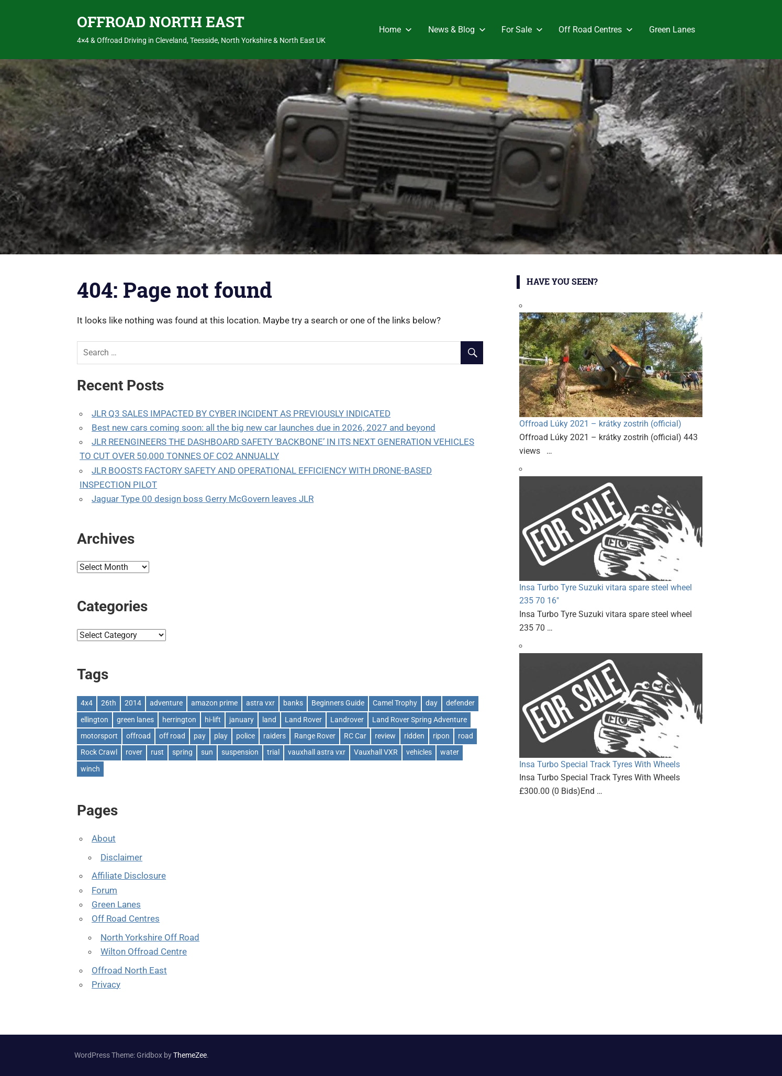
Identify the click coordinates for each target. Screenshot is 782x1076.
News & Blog (457, 30)
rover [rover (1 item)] (134, 752)
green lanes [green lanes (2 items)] (135, 719)
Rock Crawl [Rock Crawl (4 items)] (99, 752)
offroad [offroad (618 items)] (138, 736)
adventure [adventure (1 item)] (166, 703)
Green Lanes (672, 30)
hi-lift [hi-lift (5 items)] (213, 719)
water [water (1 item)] (449, 752)
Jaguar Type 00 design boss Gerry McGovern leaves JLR (203, 499)
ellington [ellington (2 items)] (94, 719)
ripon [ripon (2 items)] (441, 736)
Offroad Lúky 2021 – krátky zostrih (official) (600, 424)
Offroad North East (129, 970)
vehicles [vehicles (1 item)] (419, 752)
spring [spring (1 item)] (182, 752)
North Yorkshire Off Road (149, 937)
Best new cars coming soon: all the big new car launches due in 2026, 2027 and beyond (263, 427)
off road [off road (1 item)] (172, 736)
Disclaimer (121, 857)
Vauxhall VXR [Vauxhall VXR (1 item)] (376, 752)
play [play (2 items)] (221, 736)
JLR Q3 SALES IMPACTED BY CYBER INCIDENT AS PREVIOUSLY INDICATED (241, 413)
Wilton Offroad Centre (143, 951)
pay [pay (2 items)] (200, 736)
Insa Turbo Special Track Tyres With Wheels (599, 764)
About (104, 838)
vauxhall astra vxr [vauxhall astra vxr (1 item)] (316, 752)
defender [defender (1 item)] (460, 703)
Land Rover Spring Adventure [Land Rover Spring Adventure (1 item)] (419, 719)
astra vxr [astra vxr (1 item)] (260, 703)
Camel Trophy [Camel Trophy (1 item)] (395, 703)
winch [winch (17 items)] (90, 769)
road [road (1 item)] (465, 736)
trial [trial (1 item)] (273, 752)
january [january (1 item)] (241, 719)
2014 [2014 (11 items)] (133, 703)
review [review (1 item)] (385, 736)
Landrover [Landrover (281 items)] (347, 719)
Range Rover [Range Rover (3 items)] (315, 736)
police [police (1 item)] (245, 736)
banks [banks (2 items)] (293, 703)
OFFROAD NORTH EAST (160, 21)
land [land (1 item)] (269, 719)
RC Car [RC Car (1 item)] (355, 736)
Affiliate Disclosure (129, 875)
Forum (104, 890)
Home (395, 30)
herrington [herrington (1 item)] (179, 719)
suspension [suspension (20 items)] (240, 752)
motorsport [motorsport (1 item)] (99, 736)
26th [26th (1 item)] (108, 703)
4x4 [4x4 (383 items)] (87, 703)
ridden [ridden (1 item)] (414, 736)
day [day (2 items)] (432, 703)
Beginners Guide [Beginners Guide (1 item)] (337, 703)
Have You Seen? (562, 281)
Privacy (106, 984)
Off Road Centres (595, 30)
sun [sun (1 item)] (207, 752)
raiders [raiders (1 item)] (274, 736)
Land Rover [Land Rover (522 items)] (303, 719)
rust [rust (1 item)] (157, 752)
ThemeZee (190, 1055)
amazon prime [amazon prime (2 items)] (214, 703)
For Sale (522, 30)
